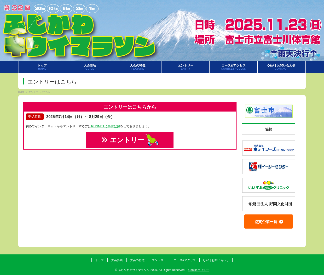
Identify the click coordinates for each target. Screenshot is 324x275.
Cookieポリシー (198, 270)
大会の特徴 (137, 260)
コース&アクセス (185, 260)
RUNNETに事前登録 (105, 126)
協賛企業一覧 (268, 222)
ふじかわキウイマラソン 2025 (137, 270)
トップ (99, 260)
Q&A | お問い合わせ (216, 260)
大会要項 (117, 260)
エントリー (130, 140)
